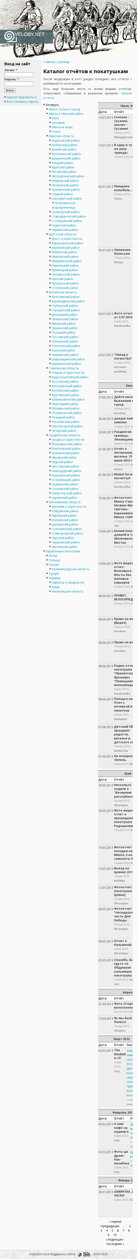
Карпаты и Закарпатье (68, 582)
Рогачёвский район (65, 422)
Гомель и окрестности (68, 373)
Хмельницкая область (67, 591)
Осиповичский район (67, 529)
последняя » (115, 1244)
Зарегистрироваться (22, 97)
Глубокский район (65, 306)
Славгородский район (67, 533)
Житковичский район (67, 386)
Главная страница (56, 62)
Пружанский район (65, 283)
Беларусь (52, 105)
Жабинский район (64, 252)
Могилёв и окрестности (69, 506)
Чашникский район (65, 355)
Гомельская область (64, 368)
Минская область (61, 136)
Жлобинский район (65, 390)
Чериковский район (66, 542)
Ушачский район (63, 350)
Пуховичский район (66, 190)
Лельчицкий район (65, 404)
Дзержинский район (66, 158)
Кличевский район (65, 520)
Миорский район (64, 323)
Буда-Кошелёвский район (70, 377)
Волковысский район (67, 444)
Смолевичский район (67, 198)
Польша (54, 560)
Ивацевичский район (67, 261)
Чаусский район (63, 538)
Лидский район (62, 462)
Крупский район (63, 167)
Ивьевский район (64, 457)
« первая (115, 1221)
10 (115, 1235)
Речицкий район (63, 417)
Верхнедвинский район (68, 301)
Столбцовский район (67, 221)
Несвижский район (65, 185)
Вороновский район (66, 448)
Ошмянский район (65, 484)
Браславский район (65, 297)
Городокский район (66, 310)
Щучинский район (64, 498)
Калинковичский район (68, 399)
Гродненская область (64, 435)
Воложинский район (66, 154)
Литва (53, 556)
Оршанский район (64, 328)
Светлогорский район (67, 426)
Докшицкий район (64, 315)
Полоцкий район (63, 332)
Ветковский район (65, 381)
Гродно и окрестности (68, 440)
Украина (55, 578)
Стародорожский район (69, 216)
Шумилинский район (66, 364)
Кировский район (64, 515)
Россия (54, 565)
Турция (54, 573)
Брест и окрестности (67, 239)
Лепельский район (65, 319)
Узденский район (64, 225)
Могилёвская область (65, 502)
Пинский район (62, 279)
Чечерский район (64, 431)
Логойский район (64, 172)
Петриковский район (67, 413)
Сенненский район (65, 341)
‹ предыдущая (109, 1226)
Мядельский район (65, 181)
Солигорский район (66, 212)
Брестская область (62, 234)
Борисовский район (66, 140)
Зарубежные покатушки (63, 551)
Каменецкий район (65, 265)
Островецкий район (66, 480)
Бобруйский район (65, 511)
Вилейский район (64, 149)
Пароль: (11, 79)
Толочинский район (66, 346)
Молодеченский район (68, 176)
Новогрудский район (66, 471)
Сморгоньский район (67, 493)
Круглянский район (65, 395)
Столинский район (65, 288)
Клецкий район (62, 163)
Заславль (58, 123)
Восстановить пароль (23, 101)
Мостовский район (65, 466)
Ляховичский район (66, 274)
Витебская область (63, 292)
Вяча (55, 118)
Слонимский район (65, 489)
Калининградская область (70, 569)
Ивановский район (65, 256)
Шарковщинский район (68, 359)
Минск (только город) (64, 109)
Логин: (10, 70)
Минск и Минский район (66, 114)
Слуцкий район (62, 194)
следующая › (115, 1239)
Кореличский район (66, 475)
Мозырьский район (65, 408)
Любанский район (64, 145)
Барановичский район (67, 243)
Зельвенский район (65, 453)
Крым (55, 587)
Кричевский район (65, 524)
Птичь (56, 131)
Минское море (62, 127)
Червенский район (65, 230)
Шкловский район (64, 547)
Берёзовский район (66, 248)
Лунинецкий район (65, 270)
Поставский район (65, 337)
